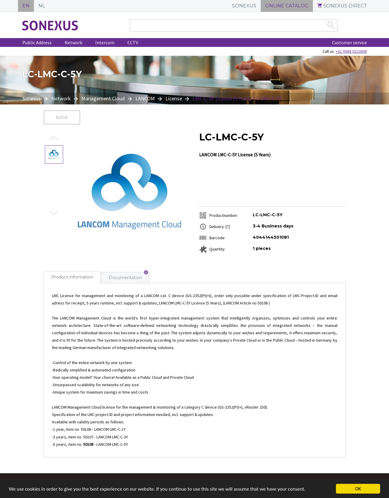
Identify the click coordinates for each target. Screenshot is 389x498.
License (173, 98)
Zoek (331, 25)
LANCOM (145, 98)
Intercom (104, 42)
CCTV (132, 42)
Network (73, 42)
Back (62, 117)
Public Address (37, 42)
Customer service (349, 42)
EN (25, 6)
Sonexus (32, 98)
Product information (72, 277)
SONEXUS (244, 6)
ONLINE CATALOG (286, 6)
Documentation (125, 277)
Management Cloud (103, 98)
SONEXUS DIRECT (342, 6)
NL (41, 6)
